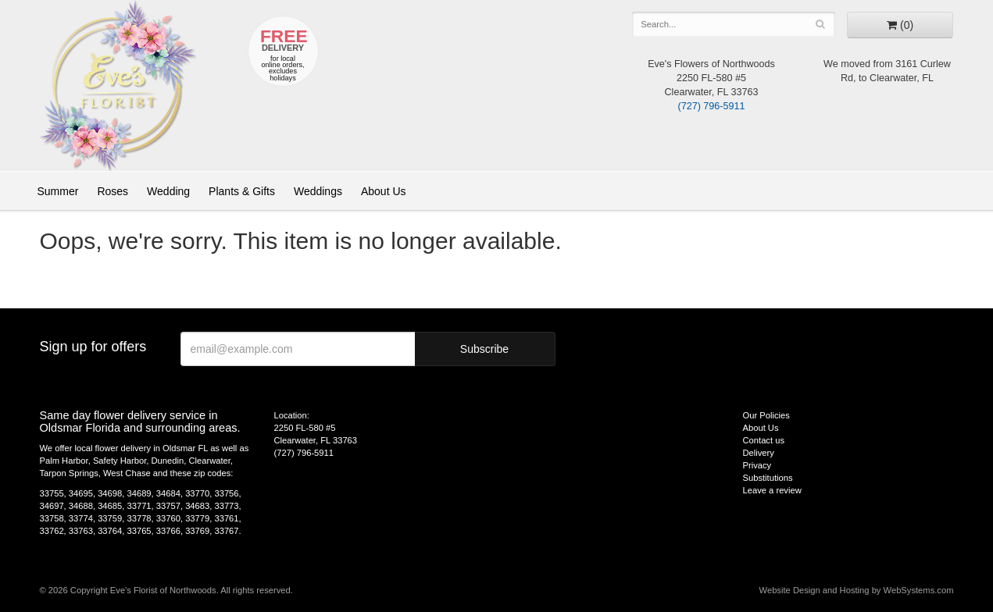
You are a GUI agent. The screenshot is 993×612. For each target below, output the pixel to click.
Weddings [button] (318, 191)
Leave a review (772, 490)
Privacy (757, 465)
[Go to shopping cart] (900, 25)
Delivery (758, 452)
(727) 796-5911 (711, 106)
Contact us (763, 440)
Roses (112, 191)
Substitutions (768, 477)
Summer (58, 191)
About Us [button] (383, 191)
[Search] (820, 24)
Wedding (168, 191)
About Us (761, 427)
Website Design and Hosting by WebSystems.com (856, 590)
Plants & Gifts (242, 191)
